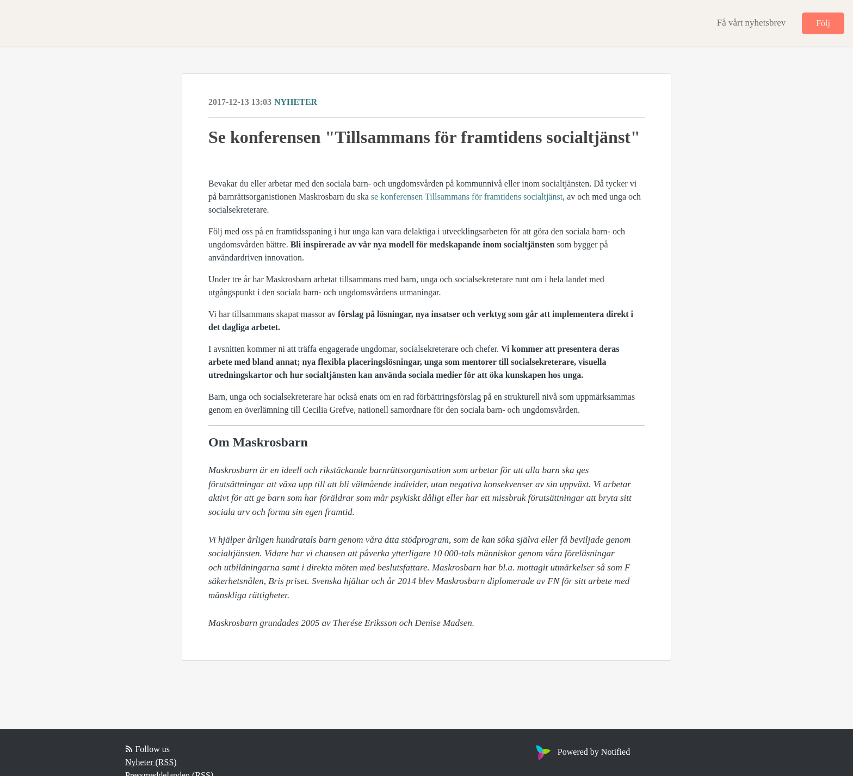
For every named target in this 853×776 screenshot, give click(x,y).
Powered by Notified (581, 751)
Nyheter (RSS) (151, 762)
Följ (823, 23)
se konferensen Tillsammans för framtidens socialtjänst (467, 196)
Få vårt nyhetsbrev (751, 22)
